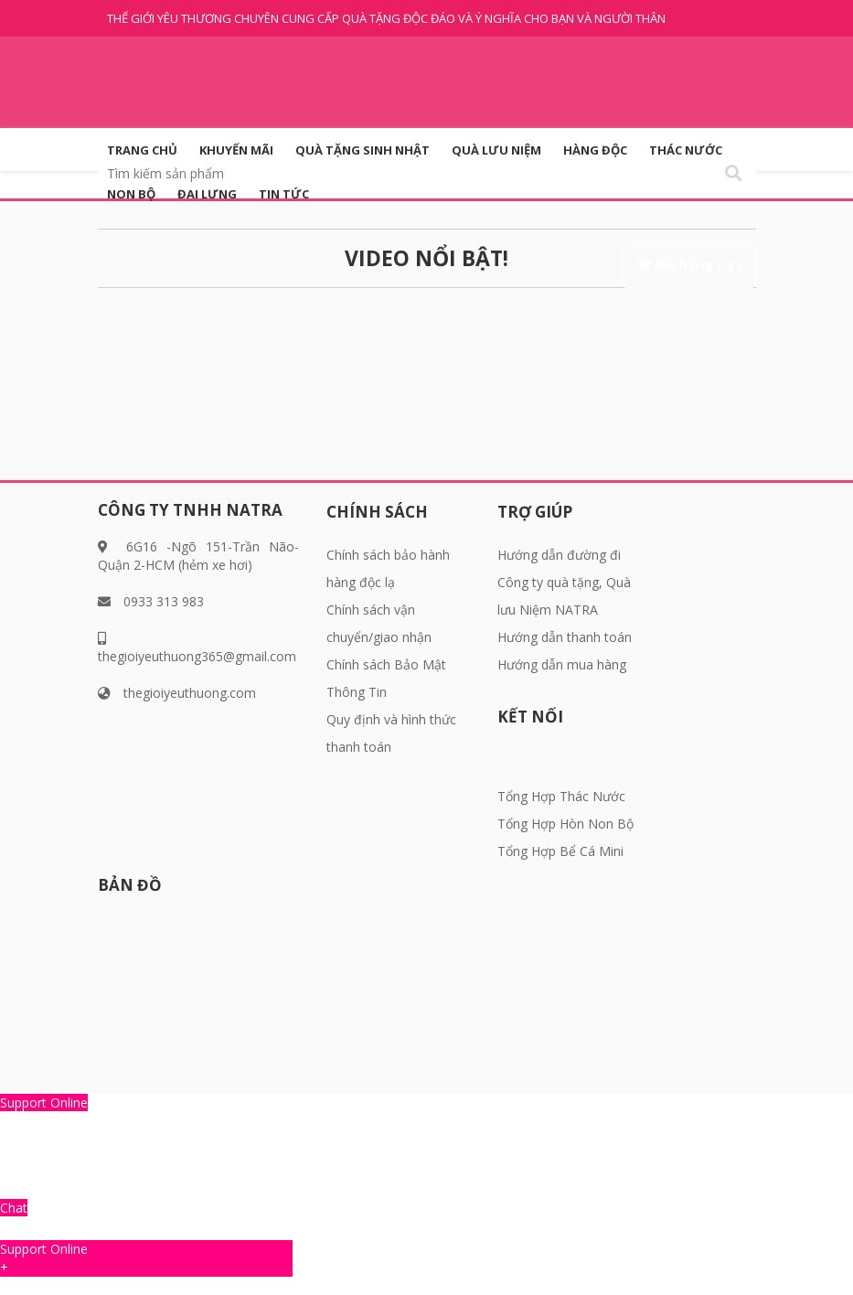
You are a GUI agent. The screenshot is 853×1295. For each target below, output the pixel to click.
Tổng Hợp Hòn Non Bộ (565, 823)
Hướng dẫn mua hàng (561, 664)
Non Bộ (131, 194)
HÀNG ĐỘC (595, 150)
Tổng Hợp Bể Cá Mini (560, 851)
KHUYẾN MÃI (236, 150)
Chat (13, 1207)
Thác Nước (685, 150)
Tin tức (284, 194)
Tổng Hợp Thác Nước (561, 796)
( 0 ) (729, 264)
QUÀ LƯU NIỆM (496, 150)
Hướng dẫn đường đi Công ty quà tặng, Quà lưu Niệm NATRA (564, 582)
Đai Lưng (207, 194)
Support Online (44, 1102)
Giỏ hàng (684, 264)
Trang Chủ (142, 150)
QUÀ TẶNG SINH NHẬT (362, 150)
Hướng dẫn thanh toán (564, 637)
